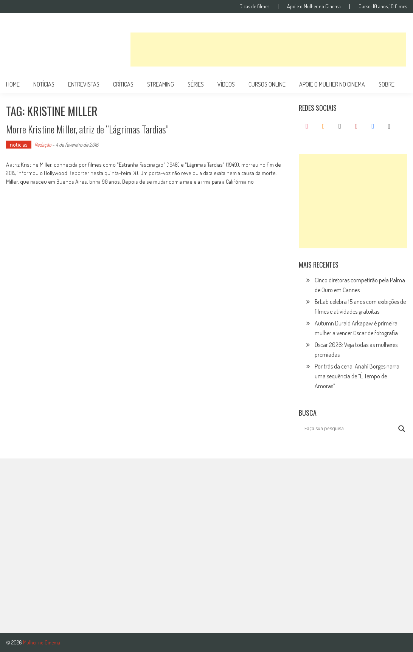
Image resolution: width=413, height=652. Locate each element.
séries (196, 84)
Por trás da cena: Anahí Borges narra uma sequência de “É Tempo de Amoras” (357, 376)
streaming (160, 84)
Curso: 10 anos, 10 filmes (383, 6)
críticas (123, 84)
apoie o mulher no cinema (332, 84)
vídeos (226, 84)
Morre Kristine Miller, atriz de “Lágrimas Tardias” (87, 129)
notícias (43, 84)
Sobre (386, 84)
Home (13, 84)
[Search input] (349, 428)
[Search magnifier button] (401, 428)
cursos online (267, 84)
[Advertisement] (268, 50)
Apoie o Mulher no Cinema (314, 6)
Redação (42, 144)
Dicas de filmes (254, 6)
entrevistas (83, 84)
